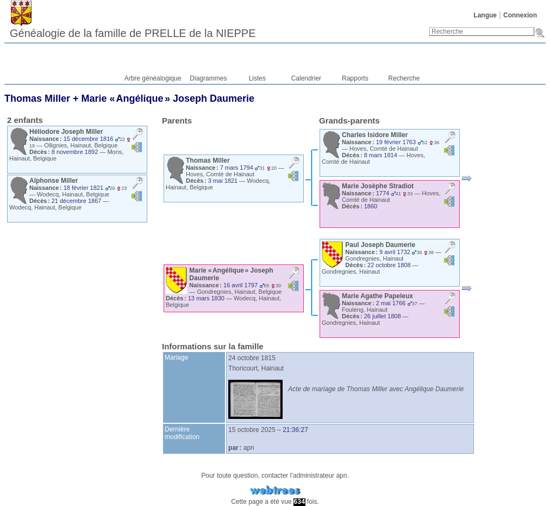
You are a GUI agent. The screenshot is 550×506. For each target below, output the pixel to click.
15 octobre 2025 (252, 430)
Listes (257, 78)
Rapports (355, 78)
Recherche (404, 78)
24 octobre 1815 (252, 358)
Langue (485, 15)
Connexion (520, 15)
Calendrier (306, 78)
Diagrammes (208, 78)
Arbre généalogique (153, 78)
